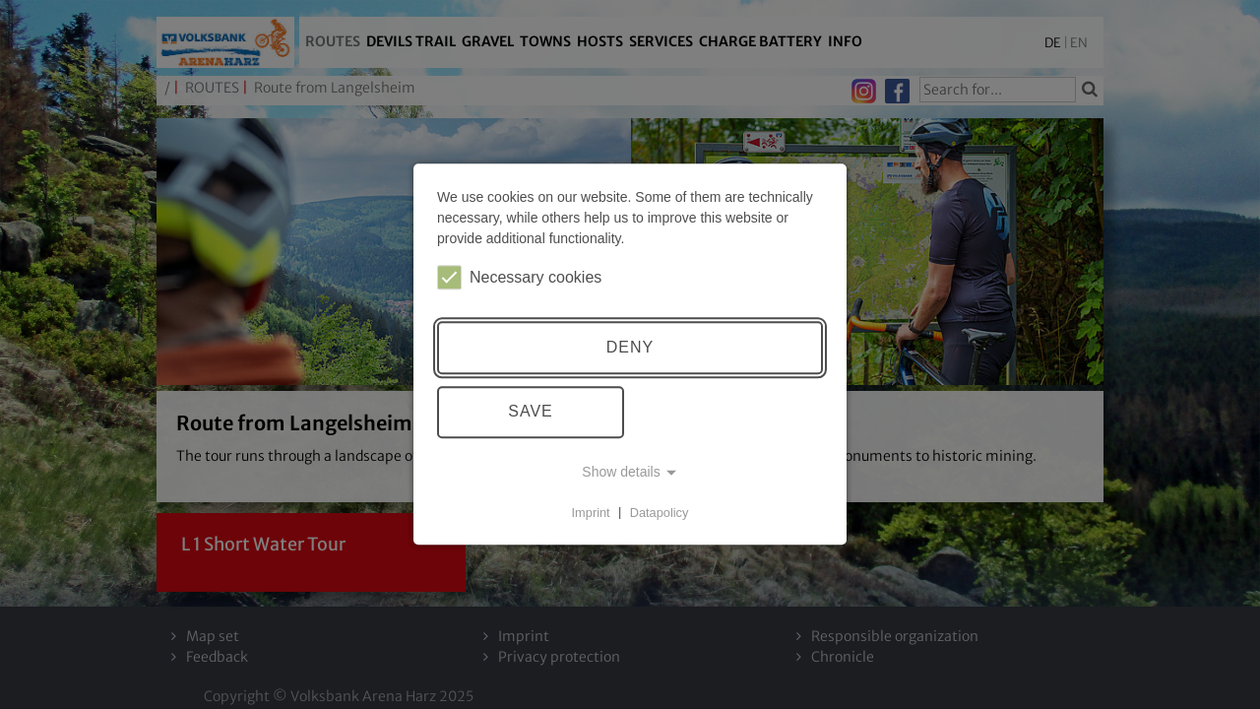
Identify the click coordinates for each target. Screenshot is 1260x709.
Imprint (591, 512)
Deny (630, 347)
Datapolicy (659, 512)
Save (530, 412)
